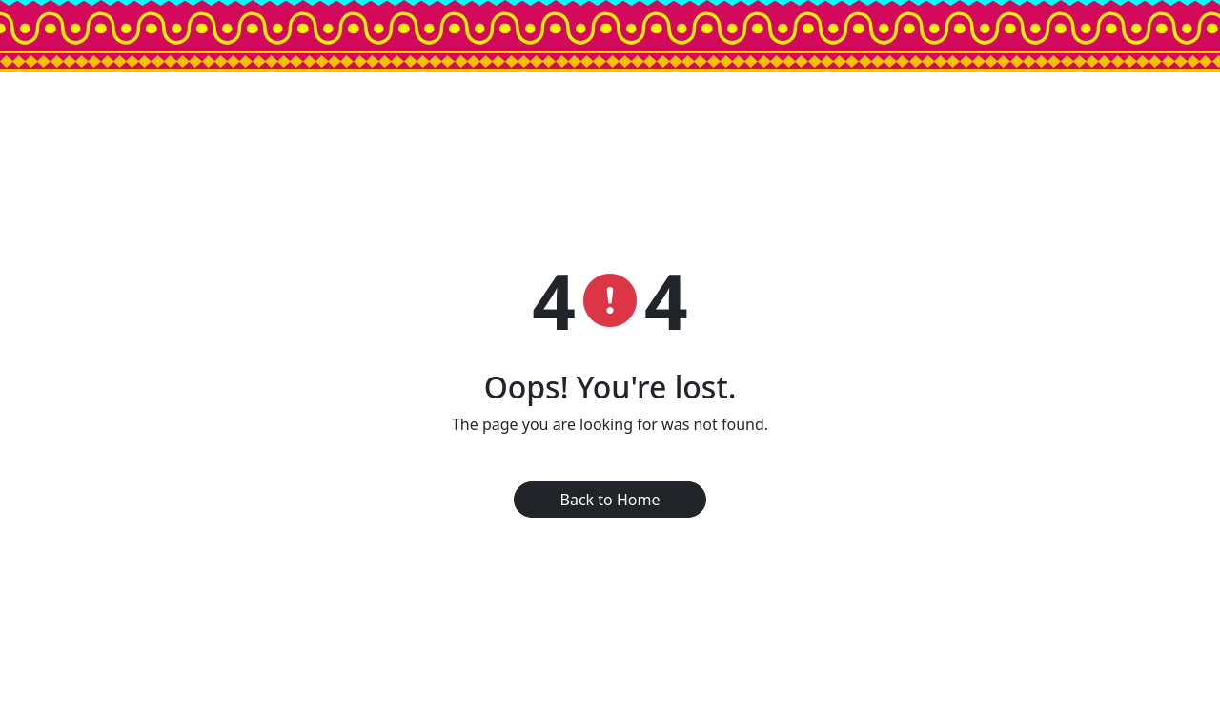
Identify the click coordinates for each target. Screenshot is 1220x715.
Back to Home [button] (610, 499)
